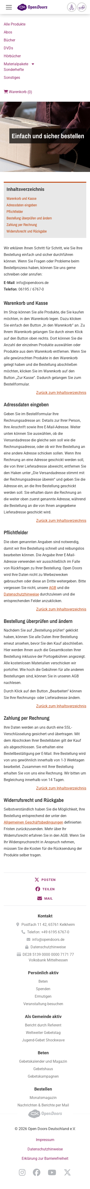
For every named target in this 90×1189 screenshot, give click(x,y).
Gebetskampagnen (43, 1076)
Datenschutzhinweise (21, 594)
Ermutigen (43, 996)
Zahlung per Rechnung (22, 224)
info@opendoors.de (48, 939)
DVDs (8, 48)
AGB (52, 587)
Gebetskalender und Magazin (43, 1061)
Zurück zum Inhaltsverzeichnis (61, 392)
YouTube (52, 1172)
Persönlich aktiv (43, 972)
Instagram (22, 1172)
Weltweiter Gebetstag (43, 1032)
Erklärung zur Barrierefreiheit (45, 1158)
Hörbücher (12, 56)
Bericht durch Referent (43, 1025)
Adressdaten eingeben (22, 204)
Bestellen (43, 1089)
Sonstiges (12, 77)
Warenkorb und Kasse (21, 198)
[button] (45, 879)
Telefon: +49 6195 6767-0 (48, 932)
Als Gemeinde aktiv (43, 1016)
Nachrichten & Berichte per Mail (43, 1105)
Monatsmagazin (43, 1097)
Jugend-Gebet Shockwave (43, 1040)
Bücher (9, 40)
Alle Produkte (14, 24)
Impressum (45, 1140)
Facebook (36, 1172)
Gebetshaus (43, 1069)
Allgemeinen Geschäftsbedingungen (33, 822)
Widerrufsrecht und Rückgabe (27, 231)
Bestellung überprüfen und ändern (29, 218)
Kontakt (45, 915)
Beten (43, 981)
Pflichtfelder (15, 211)
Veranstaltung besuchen (43, 1004)
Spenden (43, 989)
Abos (8, 32)
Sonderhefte (14, 69)
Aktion (33, 64)
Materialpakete (16, 64)
